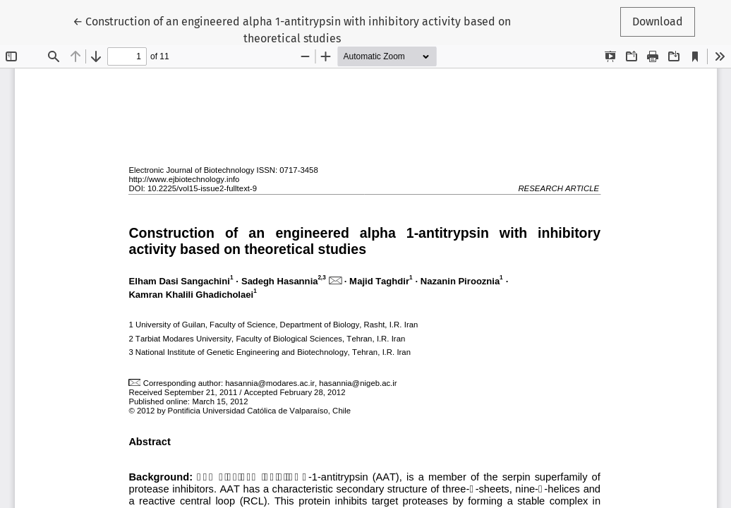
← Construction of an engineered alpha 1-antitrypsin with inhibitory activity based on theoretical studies (292, 29)
